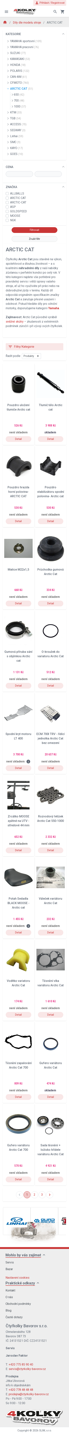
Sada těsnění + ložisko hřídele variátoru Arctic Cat (51, 1150)
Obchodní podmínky (18, 1304)
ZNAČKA (11, 187)
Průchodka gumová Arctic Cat (50, 572)
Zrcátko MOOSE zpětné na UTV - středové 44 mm (18, 821)
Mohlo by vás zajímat (23, 1255)
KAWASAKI (20, 59)
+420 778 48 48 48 (21, 1389)
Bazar (9, 1269)
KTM (16, 112)
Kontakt (10, 1290)
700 (19, 100)
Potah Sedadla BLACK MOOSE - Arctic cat (18, 903)
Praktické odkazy (20, 1283)
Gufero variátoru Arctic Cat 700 (18, 1148)
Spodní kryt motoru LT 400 (18, 736)
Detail (18, 438)
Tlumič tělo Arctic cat (50, 407)
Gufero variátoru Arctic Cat (50, 1065)
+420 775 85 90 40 (21, 1364)
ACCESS (18, 124)
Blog (8, 1310)
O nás (9, 1297)
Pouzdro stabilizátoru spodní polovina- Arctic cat (50, 492)
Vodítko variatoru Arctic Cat (18, 983)
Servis (10, 1262)
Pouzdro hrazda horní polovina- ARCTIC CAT (18, 492)
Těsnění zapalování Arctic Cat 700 (18, 1065)
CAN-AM (18, 77)
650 (19, 94)
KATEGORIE (13, 34)
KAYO (16, 148)
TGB (15, 118)
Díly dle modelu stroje (27, 22)
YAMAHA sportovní (26, 41)
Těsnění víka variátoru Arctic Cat (51, 983)
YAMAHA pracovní (24, 47)
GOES (16, 154)
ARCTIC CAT (21, 88)
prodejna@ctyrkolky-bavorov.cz (29, 1394)
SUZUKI (18, 53)
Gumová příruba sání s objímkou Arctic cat (18, 656)
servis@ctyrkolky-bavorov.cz (27, 1369)
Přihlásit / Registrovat (50, 3)
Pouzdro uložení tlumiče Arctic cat (18, 407)
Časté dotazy (14, 1317)
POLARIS (19, 71)
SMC (15, 142)
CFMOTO (19, 82)
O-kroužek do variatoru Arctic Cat (51, 654)
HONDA (18, 65)
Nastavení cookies (17, 1277)
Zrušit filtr (34, 238)
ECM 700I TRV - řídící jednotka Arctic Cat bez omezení (50, 738)
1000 (20, 106)
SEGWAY (17, 130)
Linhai (16, 136)
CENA (9, 167)
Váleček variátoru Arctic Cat (50, 901)
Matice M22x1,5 (18, 569)
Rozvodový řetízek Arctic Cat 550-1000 (50, 819)
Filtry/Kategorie (21, 346)
